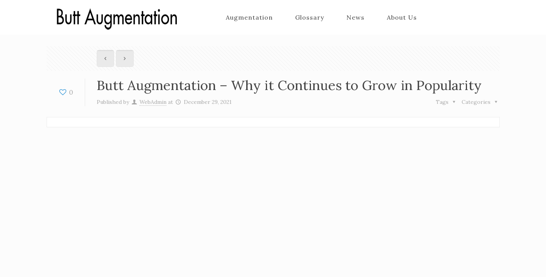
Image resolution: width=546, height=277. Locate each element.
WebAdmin (152, 101)
